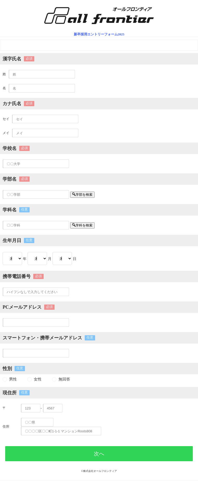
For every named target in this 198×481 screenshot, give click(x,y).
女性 (38, 379)
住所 (6, 426)
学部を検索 (82, 195)
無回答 (64, 379)
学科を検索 (82, 225)
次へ (99, 454)
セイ (6, 119)
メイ (6, 133)
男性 (13, 379)
